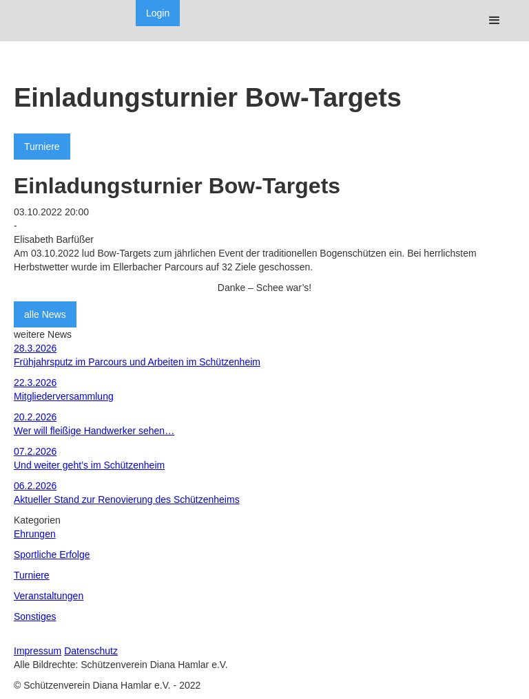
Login (157, 13)
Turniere (42, 146)
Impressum (37, 650)
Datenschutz (91, 650)
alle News (45, 314)
